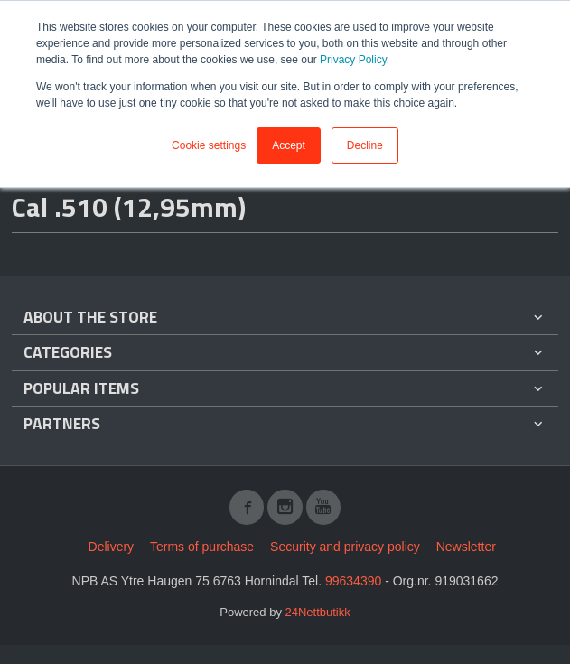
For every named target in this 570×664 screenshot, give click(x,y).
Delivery (112, 546)
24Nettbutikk (317, 612)
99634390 (353, 581)
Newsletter (466, 546)
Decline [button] (365, 145)
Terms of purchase (202, 546)
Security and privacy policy (345, 546)
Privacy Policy (353, 59)
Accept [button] (288, 145)
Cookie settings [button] (209, 145)
